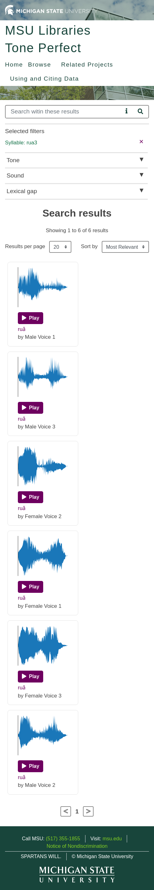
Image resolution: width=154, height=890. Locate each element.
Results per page (25, 246)
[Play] (30, 318)
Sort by (89, 246)
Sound (15, 175)
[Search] (64, 111)
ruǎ (22, 329)
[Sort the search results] (125, 247)
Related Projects (87, 64)
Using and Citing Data (44, 78)
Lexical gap (22, 191)
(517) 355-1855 (63, 838)
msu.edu (112, 838)
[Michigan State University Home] (51, 10)
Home (14, 64)
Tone (13, 160)
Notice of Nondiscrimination (77, 846)
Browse (39, 64)
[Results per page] (60, 247)
